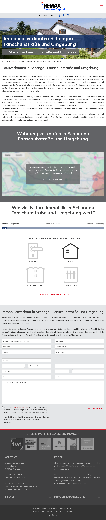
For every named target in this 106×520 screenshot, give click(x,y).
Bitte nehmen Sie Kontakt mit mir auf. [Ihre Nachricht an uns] (53, 392)
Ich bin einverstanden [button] (52, 179)
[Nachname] (39, 366)
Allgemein (10, 223)
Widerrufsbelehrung (48, 511)
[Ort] (88, 371)
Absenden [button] (97, 408)
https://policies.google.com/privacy (57, 173)
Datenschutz (60, 511)
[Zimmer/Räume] (79, 347)
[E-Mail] (79, 377)
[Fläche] (26, 352)
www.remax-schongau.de (15, 489)
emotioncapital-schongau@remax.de (20, 486)
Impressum (35, 511)
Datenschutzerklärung (20, 407)
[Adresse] (26, 347)
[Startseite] (53, 6)
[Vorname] (13, 366)
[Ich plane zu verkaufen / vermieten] (26, 341)
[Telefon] (26, 377)
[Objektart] (79, 341)
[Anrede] (26, 360)
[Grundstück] (79, 352)
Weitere (13, 61)
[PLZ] (62, 371)
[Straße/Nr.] (26, 371)
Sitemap (70, 511)
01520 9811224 (46, 16)
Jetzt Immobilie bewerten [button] (52, 294)
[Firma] (79, 366)
